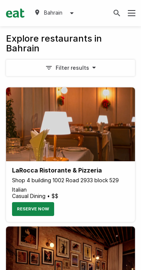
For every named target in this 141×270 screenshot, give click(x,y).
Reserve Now (33, 209)
